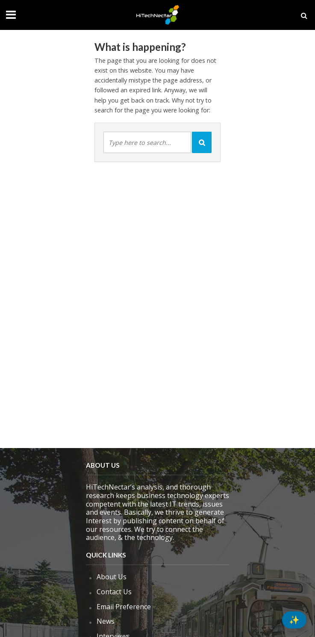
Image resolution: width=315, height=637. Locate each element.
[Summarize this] (294, 619)
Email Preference (124, 606)
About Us (112, 576)
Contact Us (114, 591)
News (106, 621)
